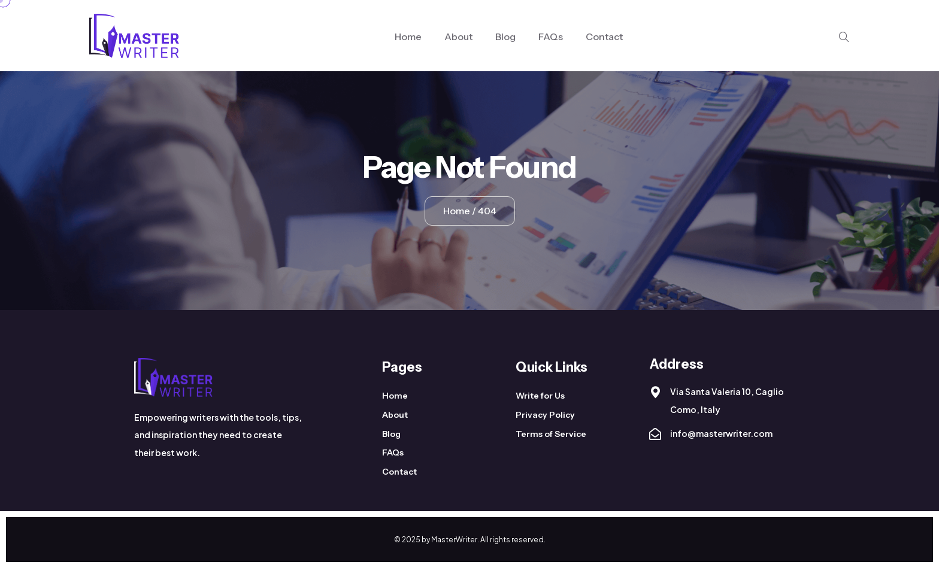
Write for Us (540, 395)
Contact (604, 36)
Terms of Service (551, 434)
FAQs (550, 36)
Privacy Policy (545, 414)
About (458, 36)
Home (408, 36)
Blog (505, 36)
